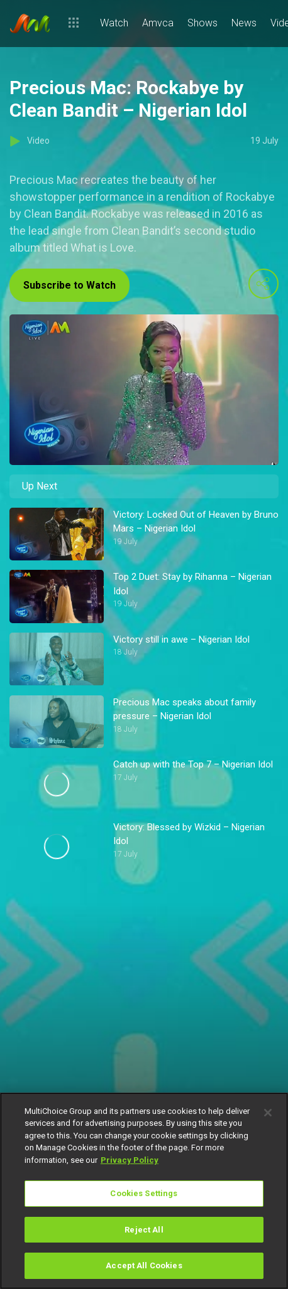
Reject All (144, 1229)
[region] (144, 1191)
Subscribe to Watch (69, 285)
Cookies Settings (143, 1193)
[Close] (268, 1112)
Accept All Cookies (144, 1265)
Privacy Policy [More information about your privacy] (129, 1160)
